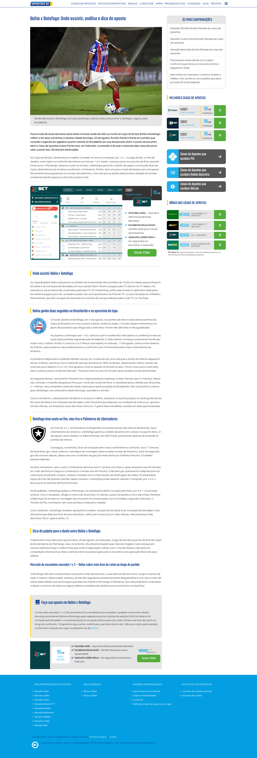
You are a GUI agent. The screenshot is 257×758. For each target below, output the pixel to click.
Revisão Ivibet (42, 691)
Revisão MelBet (42, 717)
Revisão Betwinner (44, 713)
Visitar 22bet (142, 252)
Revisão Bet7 (41, 725)
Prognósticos (175, 3)
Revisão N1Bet (42, 721)
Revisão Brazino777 (45, 704)
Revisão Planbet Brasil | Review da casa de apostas (195, 30)
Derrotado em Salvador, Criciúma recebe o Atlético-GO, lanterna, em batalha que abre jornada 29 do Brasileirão (195, 79)
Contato (113, 737)
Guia (206, 3)
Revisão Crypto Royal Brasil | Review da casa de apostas (196, 41)
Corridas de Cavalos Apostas (197, 691)
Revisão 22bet (42, 700)
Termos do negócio (97, 737)
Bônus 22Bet (90, 691)
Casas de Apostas (83, 3)
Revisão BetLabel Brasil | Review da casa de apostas (196, 52)
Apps (159, 3)
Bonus (132, 3)
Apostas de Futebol (192, 695)
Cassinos (193, 3)
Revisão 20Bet (42, 695)
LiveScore (146, 3)
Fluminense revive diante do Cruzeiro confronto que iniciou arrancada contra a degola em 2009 (194, 65)
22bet (94, 628)
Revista (216, 3)
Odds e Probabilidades (144, 695)
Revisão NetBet (43, 708)
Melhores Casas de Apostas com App (152, 704)
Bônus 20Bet (90, 695)
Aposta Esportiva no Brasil (146, 691)
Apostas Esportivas (112, 3)
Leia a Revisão (187, 114)
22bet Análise (134, 194)
